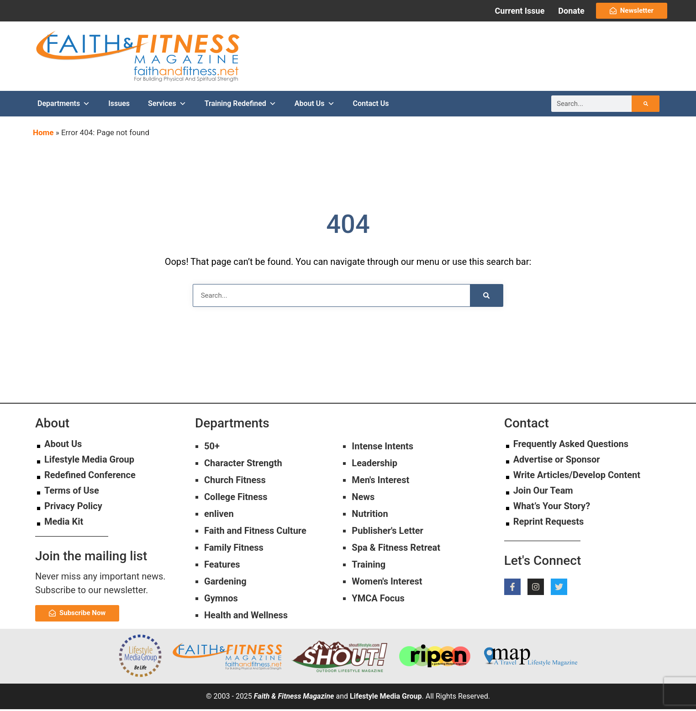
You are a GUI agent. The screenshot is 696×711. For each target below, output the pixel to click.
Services (167, 105)
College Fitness (236, 498)
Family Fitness (234, 549)
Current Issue (520, 11)
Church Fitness (235, 481)
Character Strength (243, 464)
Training (368, 566)
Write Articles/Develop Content (576, 476)
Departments (63, 105)
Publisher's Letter (387, 532)
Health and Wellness (246, 616)
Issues (119, 104)
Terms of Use (71, 492)
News (363, 498)
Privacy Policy (73, 507)
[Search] (645, 105)
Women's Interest (387, 583)
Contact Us (371, 104)
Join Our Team (543, 492)
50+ (212, 447)
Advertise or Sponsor (556, 461)
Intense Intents (382, 447)
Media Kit (63, 523)
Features (222, 566)
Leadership (374, 464)
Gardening (225, 583)
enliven (219, 515)
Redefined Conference (90, 476)
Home (43, 133)
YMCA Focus (378, 600)
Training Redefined (240, 105)
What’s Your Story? (551, 507)
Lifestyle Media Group (89, 461)
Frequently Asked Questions (570, 445)
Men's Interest (380, 481)
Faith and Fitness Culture (255, 532)
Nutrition (370, 515)
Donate (571, 11)
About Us (315, 105)
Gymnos (221, 600)
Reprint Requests (548, 523)
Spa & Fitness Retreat (396, 549)
